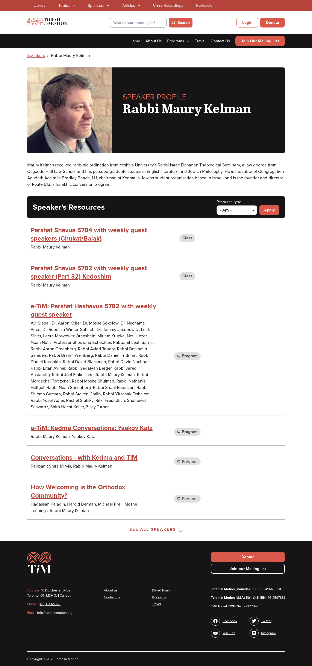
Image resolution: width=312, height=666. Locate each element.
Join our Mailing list (248, 568)
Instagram (268, 633)
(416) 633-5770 (50, 604)
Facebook (230, 621)
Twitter (266, 621)
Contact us (112, 597)
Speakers (36, 55)
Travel (200, 41)
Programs (178, 41)
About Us (153, 41)
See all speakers (155, 529)
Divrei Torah (161, 590)
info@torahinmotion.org (55, 613)
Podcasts (204, 5)
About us (110, 590)
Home (135, 41)
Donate (272, 22)
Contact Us (220, 41)
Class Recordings (168, 5)
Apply (269, 210)
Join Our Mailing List (260, 41)
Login (247, 22)
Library (39, 5)
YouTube (229, 633)
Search (183, 22)
